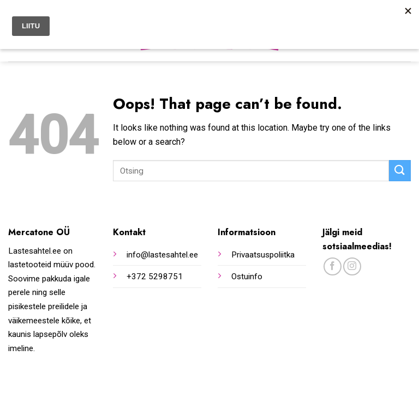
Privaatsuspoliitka (263, 255)
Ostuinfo (246, 276)
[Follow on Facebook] (333, 266)
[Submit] (400, 170)
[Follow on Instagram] (352, 266)
